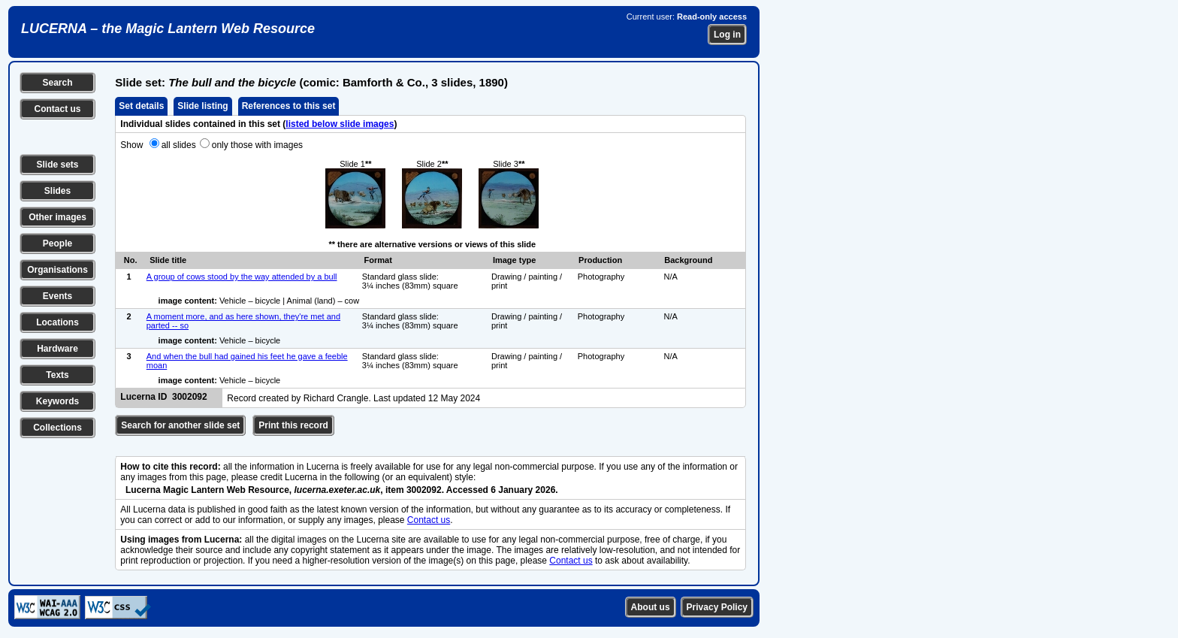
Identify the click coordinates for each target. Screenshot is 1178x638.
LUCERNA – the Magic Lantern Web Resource (168, 28)
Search (57, 82)
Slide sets (57, 164)
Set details (141, 106)
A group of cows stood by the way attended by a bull (241, 276)
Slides (57, 191)
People (57, 243)
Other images (57, 217)
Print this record (293, 425)
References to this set (289, 106)
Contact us (57, 109)
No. (130, 260)
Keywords (57, 401)
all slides (179, 145)
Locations (57, 322)
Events (57, 296)
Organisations (57, 270)
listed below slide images (339, 124)
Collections (57, 427)
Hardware (57, 348)
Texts (57, 375)
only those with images (257, 145)
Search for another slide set (180, 425)
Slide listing (202, 106)
